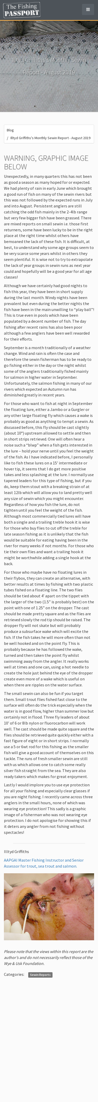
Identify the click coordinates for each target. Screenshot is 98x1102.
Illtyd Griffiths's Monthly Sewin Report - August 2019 (50, 138)
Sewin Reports (40, 975)
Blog (10, 130)
